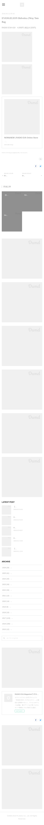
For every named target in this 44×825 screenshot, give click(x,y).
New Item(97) (23, 155)
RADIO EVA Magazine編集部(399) (11, 155)
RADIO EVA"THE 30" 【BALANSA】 (26, 540)
